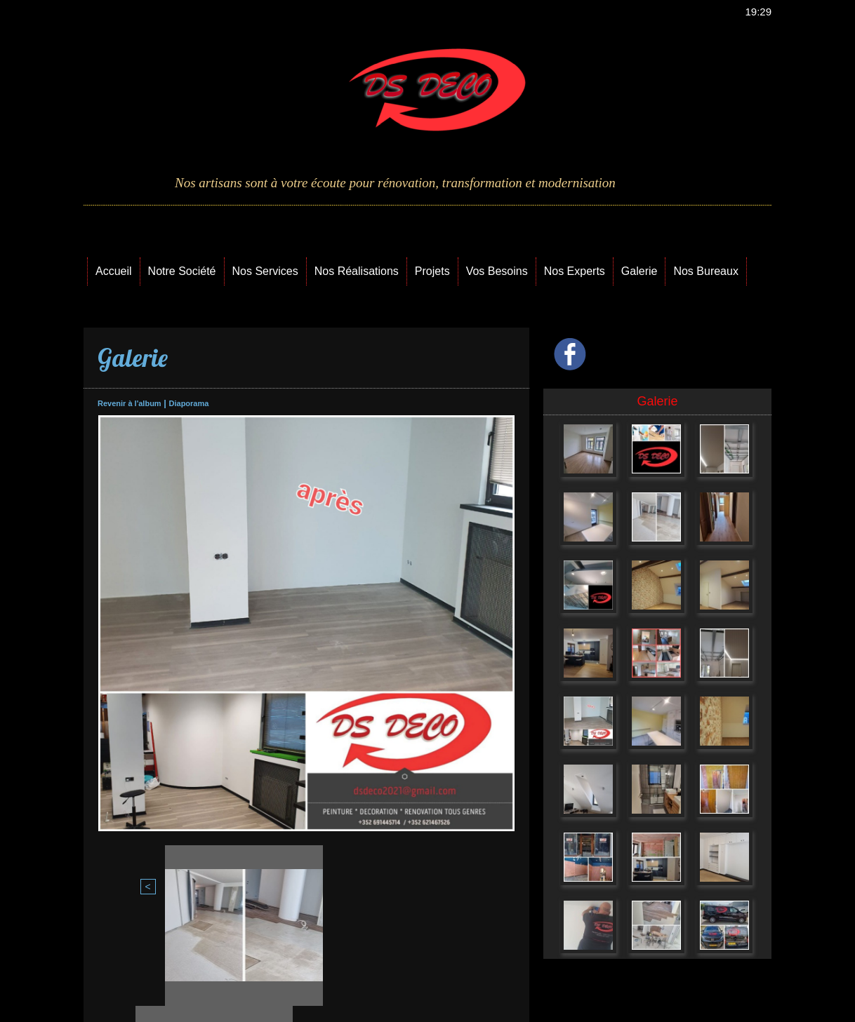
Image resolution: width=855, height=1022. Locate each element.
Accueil (113, 271)
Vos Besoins (497, 271)
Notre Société (182, 271)
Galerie (639, 271)
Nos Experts (574, 271)
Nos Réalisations (356, 271)
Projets (432, 271)
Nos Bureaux (705, 271)
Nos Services (265, 271)
